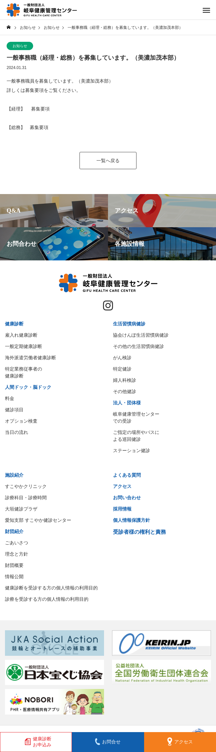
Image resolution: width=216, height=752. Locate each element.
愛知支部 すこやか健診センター (38, 520)
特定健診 (122, 369)
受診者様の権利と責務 (139, 532)
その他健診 (124, 391)
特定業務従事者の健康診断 (23, 372)
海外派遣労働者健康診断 (30, 357)
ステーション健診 (131, 450)
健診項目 (14, 409)
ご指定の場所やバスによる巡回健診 (136, 436)
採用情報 (122, 509)
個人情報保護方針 (131, 520)
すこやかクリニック (26, 486)
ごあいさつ (16, 542)
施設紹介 (14, 475)
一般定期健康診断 (23, 346)
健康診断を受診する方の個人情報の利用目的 (51, 587)
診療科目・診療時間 (26, 497)
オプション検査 (21, 421)
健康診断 (14, 323)
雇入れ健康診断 (21, 335)
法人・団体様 (127, 402)
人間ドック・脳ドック (28, 387)
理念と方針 (16, 554)
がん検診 (122, 357)
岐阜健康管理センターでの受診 (136, 417)
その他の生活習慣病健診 (138, 346)
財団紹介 (14, 531)
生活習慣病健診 (129, 323)
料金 (9, 398)
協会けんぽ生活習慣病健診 (141, 335)
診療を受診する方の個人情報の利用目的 (46, 599)
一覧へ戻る (108, 160)
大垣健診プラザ (21, 509)
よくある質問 (127, 475)
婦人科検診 (124, 380)
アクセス (122, 486)
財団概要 (14, 565)
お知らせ (20, 46)
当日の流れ (16, 432)
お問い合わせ (127, 497)
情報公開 (14, 576)
